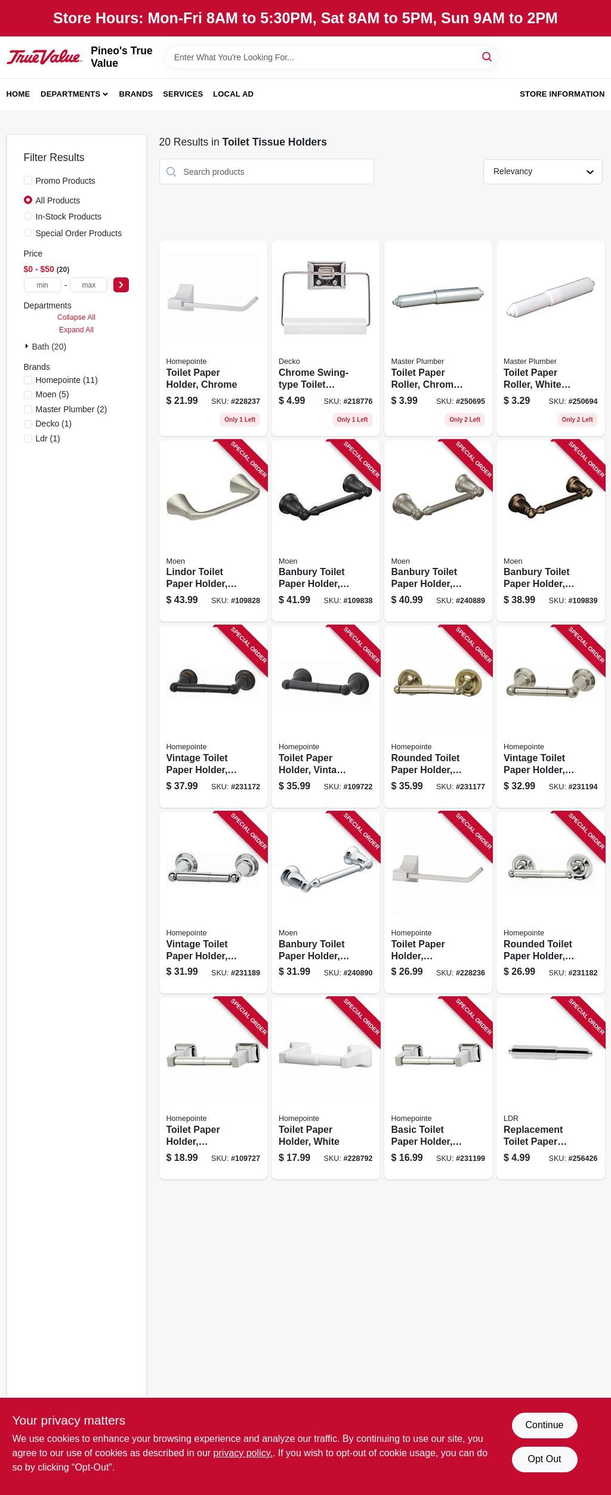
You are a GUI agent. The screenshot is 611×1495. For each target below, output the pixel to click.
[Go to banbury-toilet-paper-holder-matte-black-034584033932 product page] (325, 531)
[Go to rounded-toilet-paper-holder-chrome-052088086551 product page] (550, 903)
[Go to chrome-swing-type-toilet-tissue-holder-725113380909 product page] (325, 338)
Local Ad (233, 93)
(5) (52, 394)
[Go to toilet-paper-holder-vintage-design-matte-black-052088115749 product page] (325, 717)
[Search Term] (332, 57)
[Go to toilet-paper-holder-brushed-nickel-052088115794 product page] (213, 1088)
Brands (136, 93)
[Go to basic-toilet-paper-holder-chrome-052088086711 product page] (438, 1088)
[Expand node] (28, 346)
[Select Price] (121, 284)
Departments (70, 93)
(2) (71, 409)
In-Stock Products (69, 217)
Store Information (562, 93)
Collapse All (76, 317)
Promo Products (65, 181)
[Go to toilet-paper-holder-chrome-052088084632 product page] (213, 338)
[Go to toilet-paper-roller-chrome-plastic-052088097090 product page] (438, 338)
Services (183, 93)
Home (18, 93)
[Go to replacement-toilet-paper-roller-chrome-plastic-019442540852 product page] (550, 1088)
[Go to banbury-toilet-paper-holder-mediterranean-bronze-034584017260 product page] (550, 531)
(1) (54, 423)
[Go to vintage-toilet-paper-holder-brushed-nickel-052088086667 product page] (550, 717)
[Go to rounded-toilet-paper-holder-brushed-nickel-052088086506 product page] (438, 717)
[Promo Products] (28, 180)
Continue (544, 1425)
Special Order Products (79, 233)
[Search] (487, 56)
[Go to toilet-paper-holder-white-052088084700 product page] (325, 1088)
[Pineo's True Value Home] (45, 57)
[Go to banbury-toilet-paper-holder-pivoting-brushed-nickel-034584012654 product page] (438, 531)
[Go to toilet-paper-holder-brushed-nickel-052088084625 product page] (438, 903)
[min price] (42, 284)
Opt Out (544, 1459)
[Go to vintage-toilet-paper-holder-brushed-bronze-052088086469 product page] (213, 717)
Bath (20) (49, 346)
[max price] (88, 284)
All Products (58, 200)
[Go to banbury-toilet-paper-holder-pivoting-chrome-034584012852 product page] (325, 903)
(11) (67, 380)
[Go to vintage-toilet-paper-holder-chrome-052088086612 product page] (213, 903)
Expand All (76, 330)
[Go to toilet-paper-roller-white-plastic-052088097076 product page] (550, 338)
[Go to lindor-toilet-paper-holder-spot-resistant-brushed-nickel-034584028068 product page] (213, 531)
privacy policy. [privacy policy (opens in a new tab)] (243, 1453)
